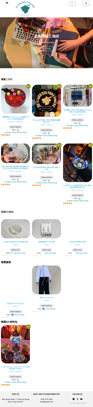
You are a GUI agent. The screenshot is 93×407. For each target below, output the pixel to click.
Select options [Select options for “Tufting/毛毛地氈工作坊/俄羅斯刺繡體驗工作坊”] (46, 130)
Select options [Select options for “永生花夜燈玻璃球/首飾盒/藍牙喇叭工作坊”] (46, 177)
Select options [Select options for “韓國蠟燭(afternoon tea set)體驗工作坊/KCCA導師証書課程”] (15, 127)
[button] (7, 2)
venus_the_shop (19, 253)
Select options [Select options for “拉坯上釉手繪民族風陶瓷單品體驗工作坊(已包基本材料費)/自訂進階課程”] (15, 176)
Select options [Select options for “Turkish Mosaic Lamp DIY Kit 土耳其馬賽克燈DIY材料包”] (15, 377)
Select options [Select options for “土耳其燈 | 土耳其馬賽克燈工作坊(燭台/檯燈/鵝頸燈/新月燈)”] (77, 195)
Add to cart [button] (15, 250)
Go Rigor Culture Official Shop (15, 132)
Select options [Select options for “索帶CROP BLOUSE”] (46, 306)
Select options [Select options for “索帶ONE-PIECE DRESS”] (15, 312)
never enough (19, 315)
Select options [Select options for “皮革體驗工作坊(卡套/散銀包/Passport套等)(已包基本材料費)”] (77, 120)
